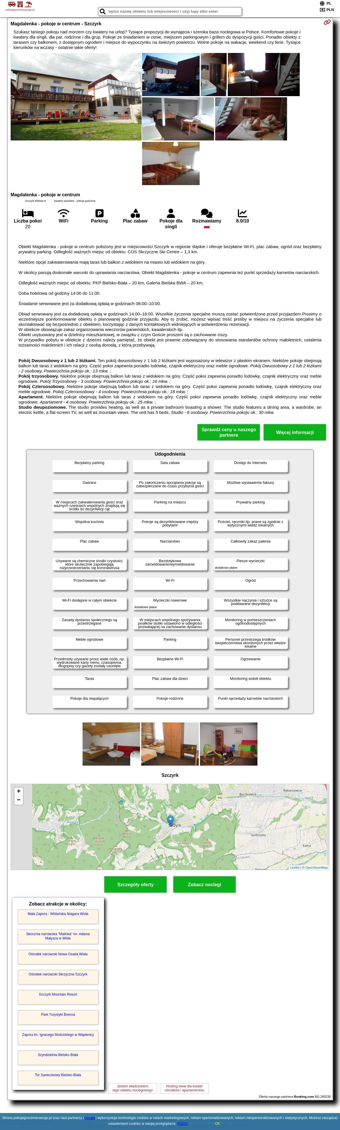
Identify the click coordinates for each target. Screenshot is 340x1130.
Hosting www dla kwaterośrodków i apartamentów (184, 1088)
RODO (182, 1124)
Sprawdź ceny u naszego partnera (229, 432)
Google (89, 1118)
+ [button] (19, 791)
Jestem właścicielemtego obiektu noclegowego (132, 1088)
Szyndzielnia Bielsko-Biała (58, 1055)
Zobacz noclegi (204, 884)
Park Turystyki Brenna (58, 1015)
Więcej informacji (295, 432)
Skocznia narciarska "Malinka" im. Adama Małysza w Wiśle (58, 936)
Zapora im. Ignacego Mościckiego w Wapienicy (58, 1035)
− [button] (19, 800)
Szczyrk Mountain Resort (58, 994)
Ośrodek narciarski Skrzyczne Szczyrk (58, 974)
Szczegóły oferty (135, 884)
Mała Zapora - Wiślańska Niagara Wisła (58, 914)
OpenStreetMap (316, 867)
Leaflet (295, 867)
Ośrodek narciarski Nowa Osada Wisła (57, 954)
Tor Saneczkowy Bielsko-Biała (58, 1075)
